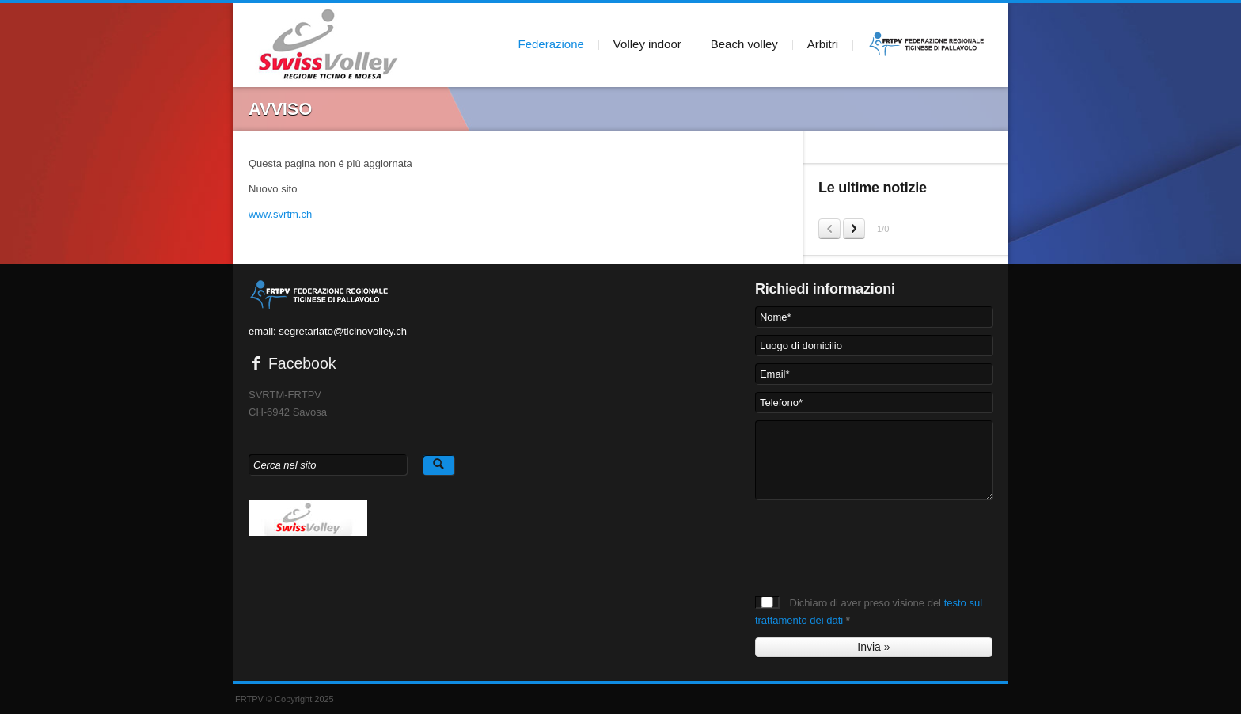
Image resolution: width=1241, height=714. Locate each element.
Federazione (550, 44)
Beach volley (744, 44)
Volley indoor (647, 44)
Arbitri (822, 44)
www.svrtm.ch (280, 214)
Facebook (292, 363)
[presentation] (875, 538)
